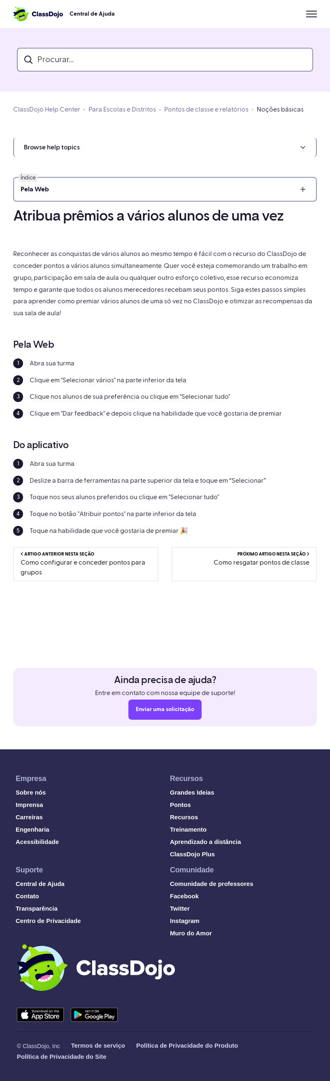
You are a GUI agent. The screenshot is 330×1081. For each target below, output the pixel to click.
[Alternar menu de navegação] (311, 14)
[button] (165, 147)
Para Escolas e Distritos (122, 109)
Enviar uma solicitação (165, 711)
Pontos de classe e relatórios (206, 109)
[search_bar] (165, 60)
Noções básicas (280, 109)
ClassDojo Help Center (46, 109)
